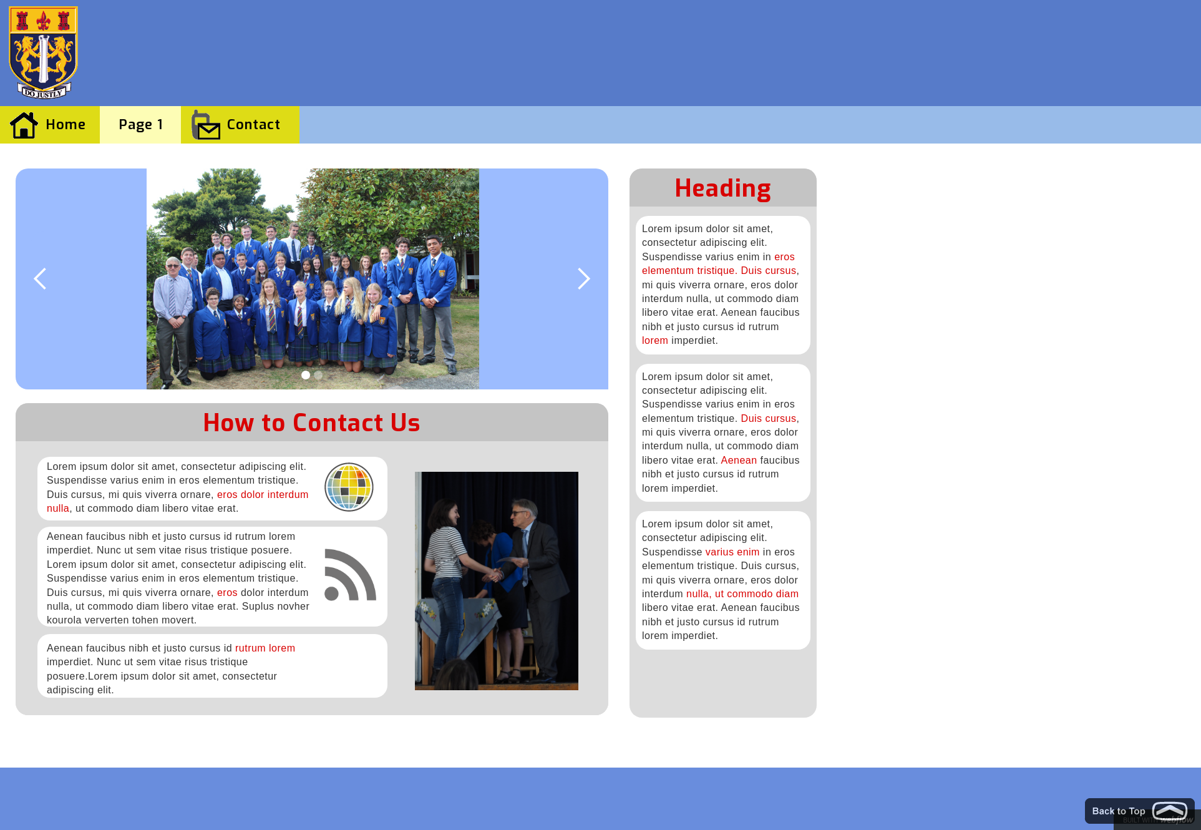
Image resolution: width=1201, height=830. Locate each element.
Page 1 (141, 124)
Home (66, 124)
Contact (254, 124)
